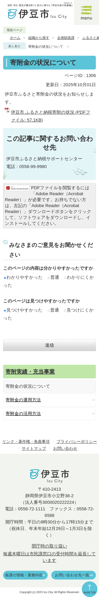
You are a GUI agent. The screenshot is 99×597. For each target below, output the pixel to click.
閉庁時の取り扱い (49, 546)
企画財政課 (65, 38)
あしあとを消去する (68, 47)
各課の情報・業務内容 (24, 575)
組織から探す (38, 38)
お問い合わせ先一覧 (72, 575)
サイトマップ (34, 448)
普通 (53, 277)
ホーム (15, 38)
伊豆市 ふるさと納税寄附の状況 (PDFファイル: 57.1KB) (50, 116)
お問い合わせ (65, 448)
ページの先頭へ (89, 589)
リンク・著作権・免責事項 (26, 441)
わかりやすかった (23, 277)
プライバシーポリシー (77, 441)
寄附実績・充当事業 (30, 372)
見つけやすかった (23, 310)
